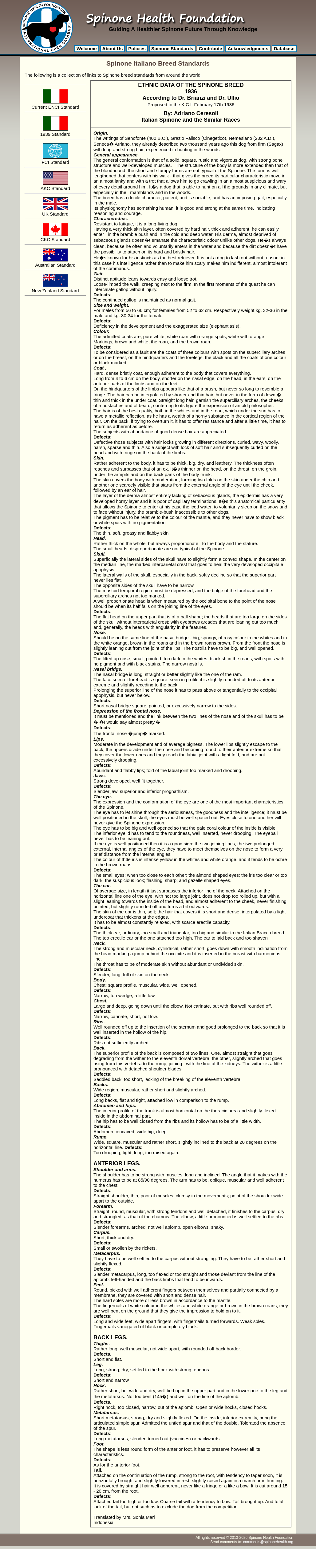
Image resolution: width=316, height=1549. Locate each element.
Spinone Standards (172, 48)
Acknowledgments (247, 48)
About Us (112, 48)
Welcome (87, 48)
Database (284, 48)
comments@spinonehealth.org (268, 1542)
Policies (137, 48)
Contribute (210, 48)
